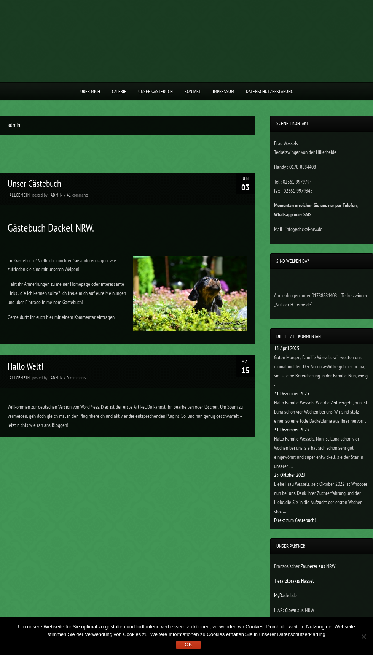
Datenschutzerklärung (269, 91)
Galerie (119, 91)
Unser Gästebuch (155, 91)
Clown (291, 610)
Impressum (223, 91)
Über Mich (90, 91)
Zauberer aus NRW (318, 566)
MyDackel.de (285, 595)
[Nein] (363, 636)
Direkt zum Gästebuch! (295, 520)
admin (57, 195)
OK (188, 644)
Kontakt (193, 91)
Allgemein (20, 195)
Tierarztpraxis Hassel (294, 580)
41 (69, 195)
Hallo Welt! (25, 366)
